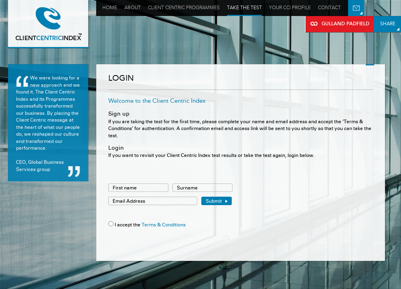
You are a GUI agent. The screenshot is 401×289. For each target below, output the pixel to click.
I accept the (127, 225)
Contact (329, 8)
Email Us (356, 8)
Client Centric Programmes (184, 8)
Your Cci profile (290, 8)
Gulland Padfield (48, 24)
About (132, 8)
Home (109, 8)
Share (387, 23)
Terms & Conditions (164, 225)
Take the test (244, 8)
